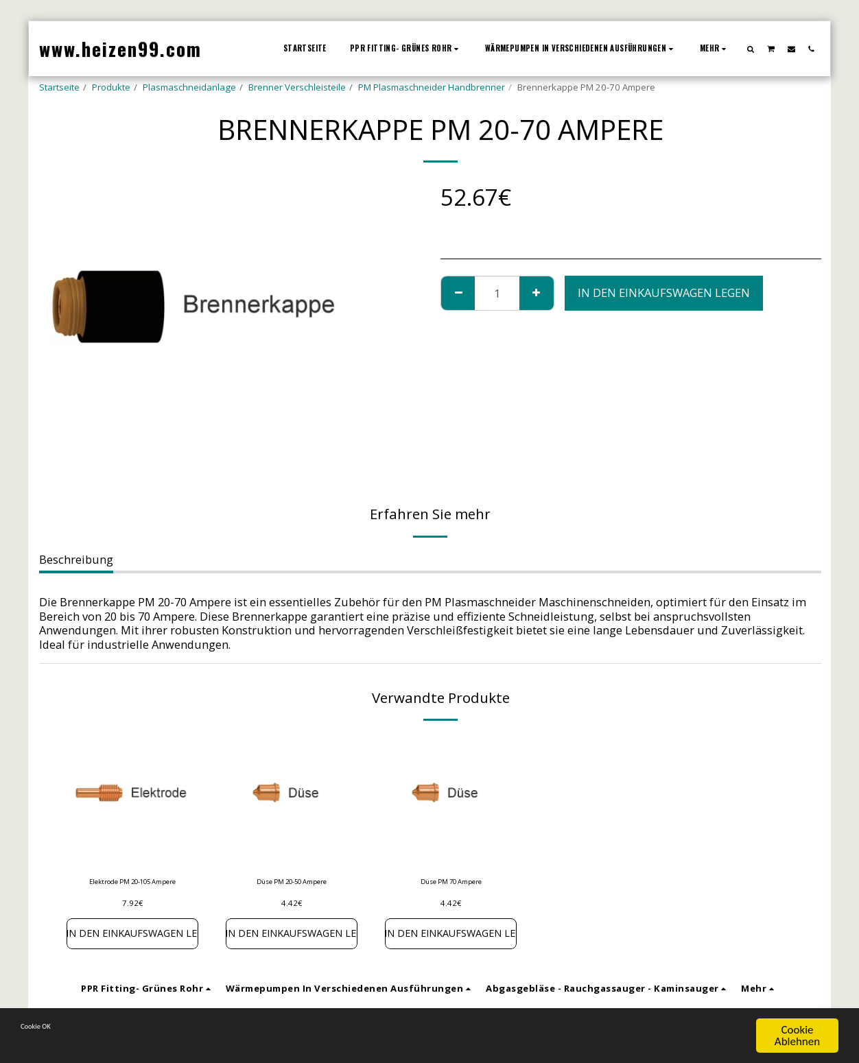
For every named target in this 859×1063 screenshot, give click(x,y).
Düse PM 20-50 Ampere (291, 883)
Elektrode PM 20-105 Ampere (132, 890)
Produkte (111, 87)
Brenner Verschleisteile (297, 87)
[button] (751, 49)
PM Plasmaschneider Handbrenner (431, 87)
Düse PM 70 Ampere (450, 883)
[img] (132, 800)
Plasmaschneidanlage (189, 87)
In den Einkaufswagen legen (664, 292)
